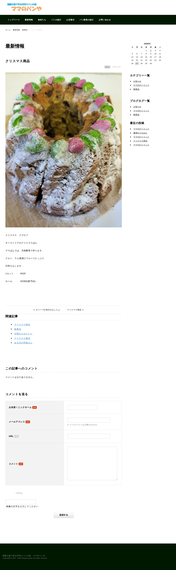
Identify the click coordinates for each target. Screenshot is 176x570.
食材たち (42, 20)
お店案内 (70, 20)
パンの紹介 (56, 20)
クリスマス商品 (22, 325)
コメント (13, 464)
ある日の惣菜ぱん (23, 343)
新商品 (107, 67)
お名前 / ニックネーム (20, 407)
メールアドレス (17, 422)
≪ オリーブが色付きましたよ (46, 310)
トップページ (14, 20)
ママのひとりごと (141, 85)
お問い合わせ (105, 20)
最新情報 (29, 20)
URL (11, 436)
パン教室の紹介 (86, 20)
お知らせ (137, 81)
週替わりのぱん (140, 133)
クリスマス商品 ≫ (75, 310)
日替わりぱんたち (23, 334)
